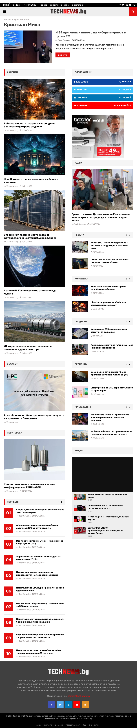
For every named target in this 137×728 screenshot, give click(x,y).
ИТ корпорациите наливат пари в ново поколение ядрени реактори (28, 348)
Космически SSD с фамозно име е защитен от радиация (109, 330)
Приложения (83, 407)
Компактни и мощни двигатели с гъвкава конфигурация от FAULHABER (29, 486)
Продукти (81, 321)
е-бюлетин (77, 5)
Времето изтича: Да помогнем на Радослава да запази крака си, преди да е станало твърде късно (101, 217)
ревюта (79, 235)
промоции (81, 364)
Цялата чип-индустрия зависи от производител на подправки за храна (37, 573)
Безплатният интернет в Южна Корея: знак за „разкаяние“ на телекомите (40, 636)
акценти (12, 72)
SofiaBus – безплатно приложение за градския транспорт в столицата (111, 433)
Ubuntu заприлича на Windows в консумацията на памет (108, 303)
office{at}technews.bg (79, 696)
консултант (82, 278)
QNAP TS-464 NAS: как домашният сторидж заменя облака (109, 261)
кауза (78, 163)
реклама (65, 5)
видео (79, 450)
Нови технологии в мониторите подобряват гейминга (108, 288)
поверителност (73, 725)
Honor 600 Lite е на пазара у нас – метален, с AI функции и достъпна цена (109, 245)
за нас (44, 5)
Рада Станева (64, 40)
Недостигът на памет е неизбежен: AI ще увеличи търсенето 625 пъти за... (38, 651)
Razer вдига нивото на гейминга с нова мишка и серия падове (112, 346)
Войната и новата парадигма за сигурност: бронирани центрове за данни (30, 125)
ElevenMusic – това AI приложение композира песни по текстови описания (110, 417)
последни (13, 502)
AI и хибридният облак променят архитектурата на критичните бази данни (34, 417)
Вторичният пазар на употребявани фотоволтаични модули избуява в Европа (30, 236)
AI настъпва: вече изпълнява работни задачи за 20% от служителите (37, 526)
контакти (54, 5)
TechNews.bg (12, 130)
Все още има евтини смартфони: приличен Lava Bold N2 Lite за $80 (109, 373)
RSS (84, 725)
